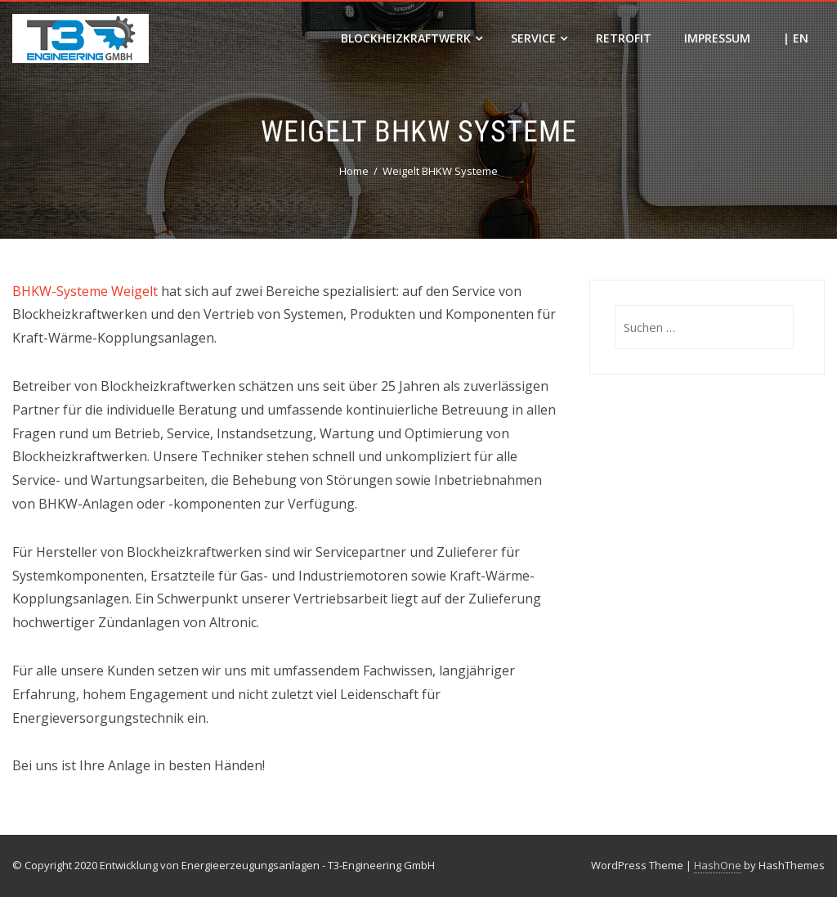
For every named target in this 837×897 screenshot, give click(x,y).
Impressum (717, 38)
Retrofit (623, 38)
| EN (795, 38)
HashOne (717, 865)
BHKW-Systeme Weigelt (85, 291)
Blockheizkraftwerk (411, 38)
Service (539, 38)
